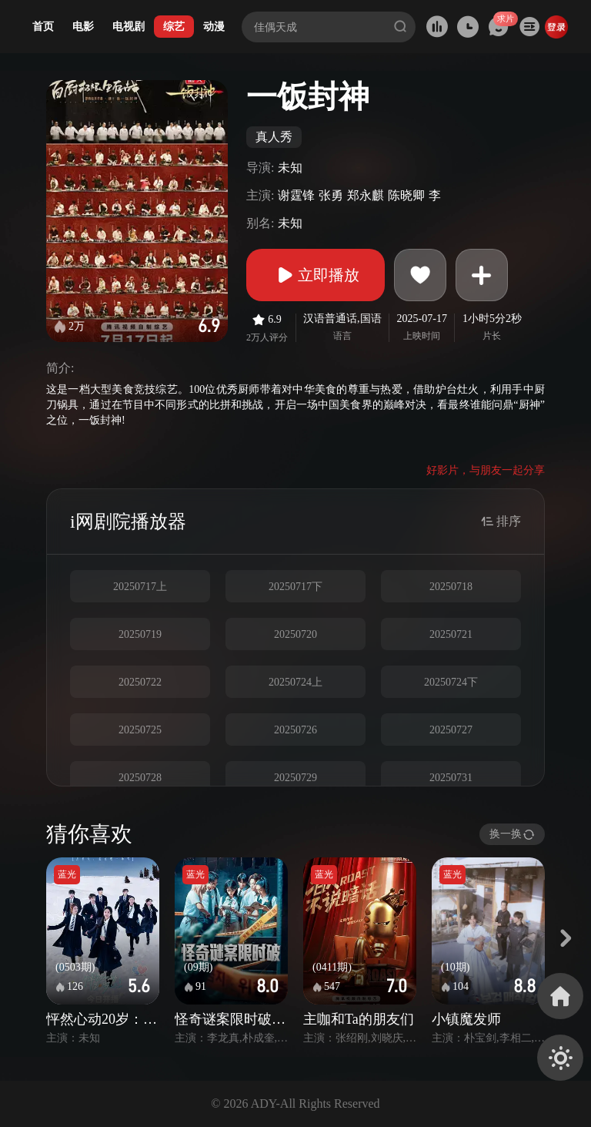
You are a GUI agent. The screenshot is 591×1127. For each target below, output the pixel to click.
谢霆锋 (296, 195)
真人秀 (273, 136)
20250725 (140, 730)
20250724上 (295, 682)
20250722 (140, 682)
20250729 (295, 777)
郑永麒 (365, 195)
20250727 (450, 730)
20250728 (140, 777)
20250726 (295, 730)
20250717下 (295, 586)
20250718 (450, 586)
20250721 (450, 634)
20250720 (295, 634)
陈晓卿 (406, 195)
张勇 (331, 195)
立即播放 (315, 275)
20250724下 (451, 682)
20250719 (140, 634)
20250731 (450, 777)
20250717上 (140, 586)
